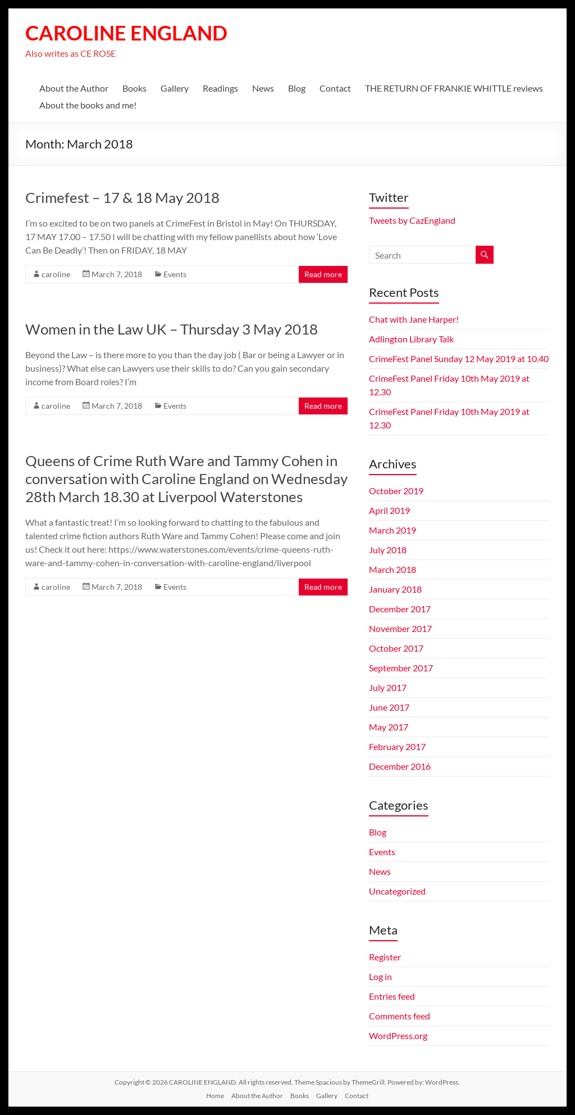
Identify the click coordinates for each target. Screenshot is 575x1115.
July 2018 (388, 549)
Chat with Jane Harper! (414, 319)
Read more (323, 274)
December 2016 (400, 766)
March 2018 (392, 569)
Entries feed (392, 996)
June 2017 (389, 707)
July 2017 (388, 687)
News (263, 88)
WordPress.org (398, 1035)
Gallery (175, 88)
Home (215, 1095)
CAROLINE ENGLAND (126, 32)
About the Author (73, 88)
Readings (220, 88)
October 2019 (396, 490)
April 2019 (389, 510)
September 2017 (401, 667)
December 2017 (400, 608)
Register (385, 956)
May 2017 (388, 726)
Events (174, 274)
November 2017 (400, 628)
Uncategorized (397, 891)
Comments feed (399, 1015)
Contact (335, 88)
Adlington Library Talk (411, 338)
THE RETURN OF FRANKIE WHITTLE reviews (454, 88)
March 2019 (392, 530)
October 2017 (396, 648)
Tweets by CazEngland (412, 220)
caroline (56, 274)
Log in (380, 976)
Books (134, 88)
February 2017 (397, 746)
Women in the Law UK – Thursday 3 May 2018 (171, 329)
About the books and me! (87, 105)
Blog (296, 88)
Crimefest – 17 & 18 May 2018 (122, 197)
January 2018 (395, 589)
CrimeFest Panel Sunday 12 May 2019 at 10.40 (459, 358)
